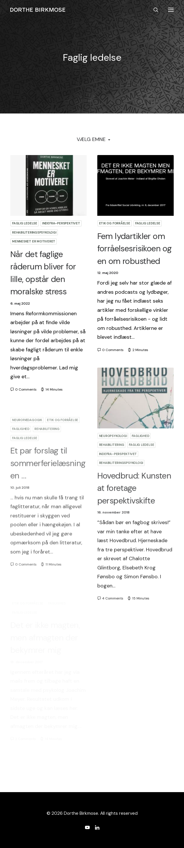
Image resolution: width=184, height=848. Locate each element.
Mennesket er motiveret (33, 241)
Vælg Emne (91, 139)
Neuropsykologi (113, 460)
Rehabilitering (111, 469)
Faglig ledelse (24, 223)
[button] (171, 9)
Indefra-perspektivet (61, 223)
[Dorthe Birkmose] (38, 10)
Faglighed (140, 460)
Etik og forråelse (114, 223)
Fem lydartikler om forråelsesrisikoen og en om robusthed (134, 249)
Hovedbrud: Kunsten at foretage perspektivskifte (134, 512)
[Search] (153, 9)
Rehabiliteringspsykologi (34, 232)
